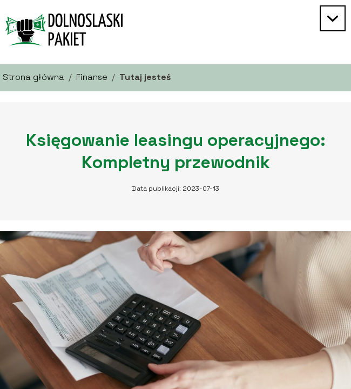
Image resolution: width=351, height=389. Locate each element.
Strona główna (33, 77)
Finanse (91, 77)
